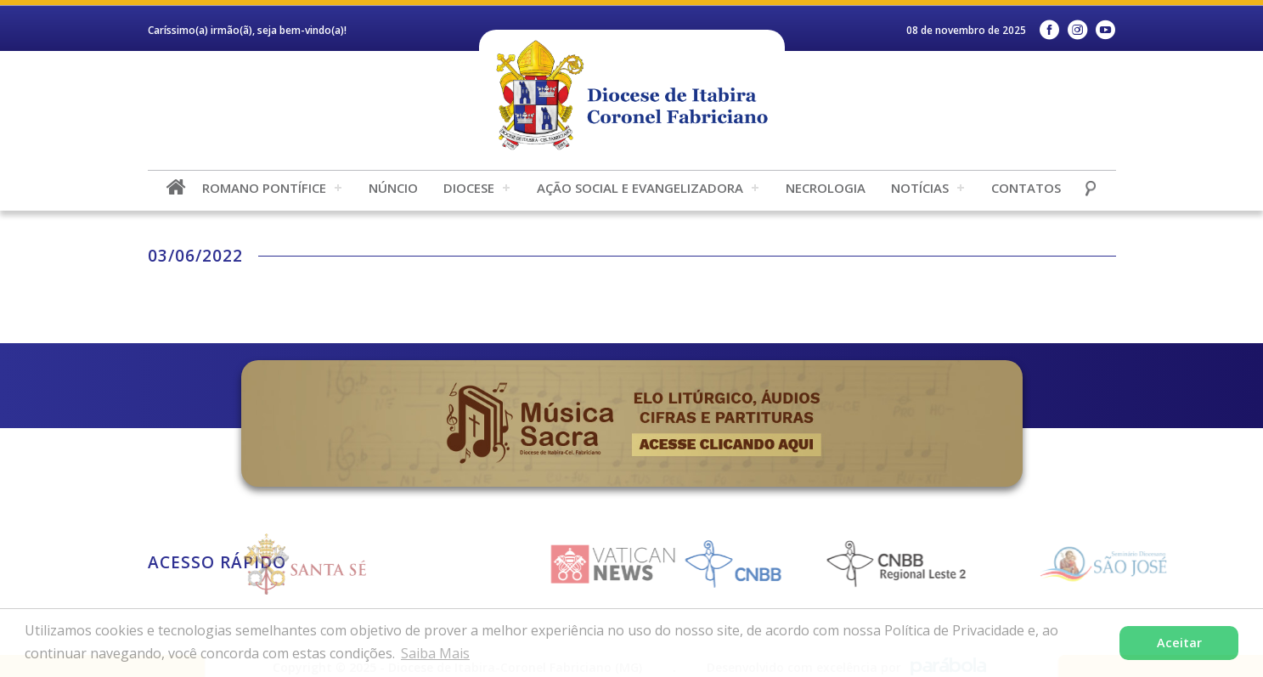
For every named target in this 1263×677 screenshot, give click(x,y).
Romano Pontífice (264, 187)
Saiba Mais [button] (435, 653)
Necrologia (825, 187)
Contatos (1026, 187)
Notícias (920, 187)
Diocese (468, 187)
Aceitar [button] (1179, 643)
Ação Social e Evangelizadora (640, 187)
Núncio (393, 187)
